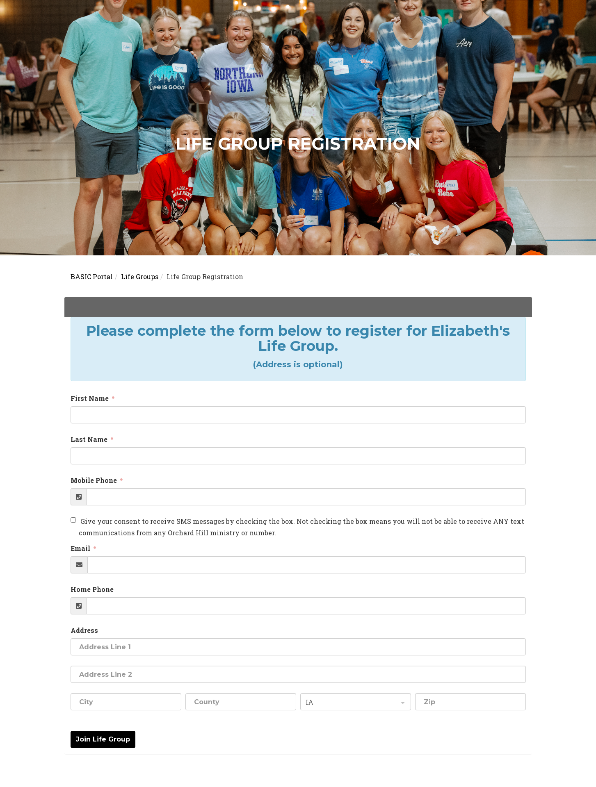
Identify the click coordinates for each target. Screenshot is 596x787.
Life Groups (139, 276)
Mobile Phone (95, 480)
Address (84, 630)
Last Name (90, 439)
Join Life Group (103, 739)
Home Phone (92, 589)
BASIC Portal (92, 276)
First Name (90, 398)
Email (81, 548)
